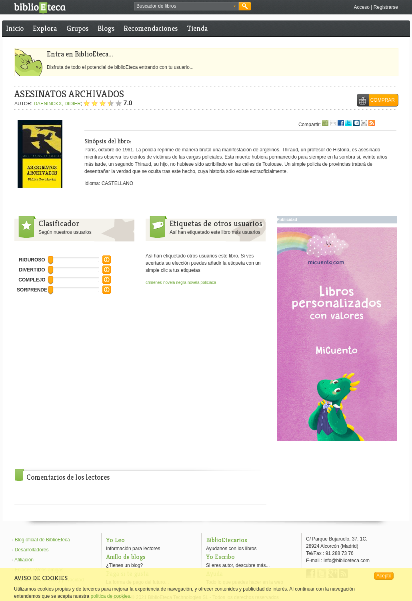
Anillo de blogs (126, 557)
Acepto (383, 576)
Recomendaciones (151, 28)
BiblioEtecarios (226, 540)
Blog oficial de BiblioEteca (42, 540)
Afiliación (24, 560)
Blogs (106, 28)
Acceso (361, 7)
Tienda (197, 28)
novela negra (174, 282)
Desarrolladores (32, 550)
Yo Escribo (220, 557)
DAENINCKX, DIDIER (57, 104)
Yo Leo (115, 540)
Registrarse (386, 7)
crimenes (154, 282)
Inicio (15, 28)
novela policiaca (202, 282)
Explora (45, 28)
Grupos (77, 28)
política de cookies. (110, 596)
